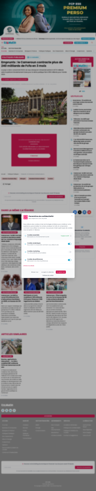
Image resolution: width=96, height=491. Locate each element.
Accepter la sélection (47, 272)
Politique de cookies (48, 275)
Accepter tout (61, 272)
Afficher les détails (28, 266)
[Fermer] (72, 215)
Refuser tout (34, 272)
